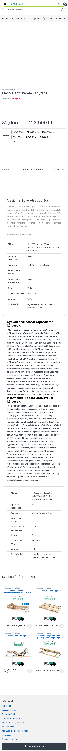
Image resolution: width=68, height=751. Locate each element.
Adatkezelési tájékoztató (13, 722)
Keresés (62, 10)
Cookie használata (10, 739)
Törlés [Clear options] (14, 142)
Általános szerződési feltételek (15, 731)
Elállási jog (6, 735)
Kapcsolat (6, 706)
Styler (30, 288)
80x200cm (54, 247)
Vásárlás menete (9, 710)
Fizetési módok (8, 714)
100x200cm (32, 244)
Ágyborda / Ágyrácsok (42, 18)
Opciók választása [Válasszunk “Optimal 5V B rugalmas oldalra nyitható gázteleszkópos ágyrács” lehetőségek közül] (61, 671)
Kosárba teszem (36, 746)
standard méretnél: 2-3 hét (43, 557)
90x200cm (32, 250)
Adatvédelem (8, 726)
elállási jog (14, 477)
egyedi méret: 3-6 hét (37, 304)
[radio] (18, 132)
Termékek (20, 18)
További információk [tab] (31, 169)
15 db (29, 270)
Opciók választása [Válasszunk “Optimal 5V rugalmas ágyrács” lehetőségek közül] (61, 626)
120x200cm (44, 244)
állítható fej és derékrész (38, 265)
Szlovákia (31, 293)
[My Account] (58, 3)
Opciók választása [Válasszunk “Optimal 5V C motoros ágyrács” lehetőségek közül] (29, 671)
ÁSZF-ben (49, 473)
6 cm (29, 256)
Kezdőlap (6, 18)
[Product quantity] (11, 151)
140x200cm (32, 247)
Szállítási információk (11, 718)
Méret (6, 135)
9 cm (29, 279)
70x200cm (43, 247)
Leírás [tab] (5, 169)
